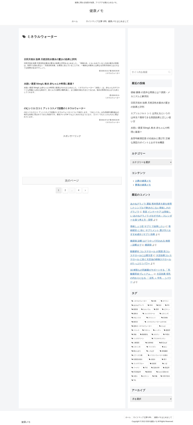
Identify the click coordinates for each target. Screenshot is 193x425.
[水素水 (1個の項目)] (154, 359)
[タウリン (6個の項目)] (166, 301)
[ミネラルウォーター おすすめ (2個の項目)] (158, 322)
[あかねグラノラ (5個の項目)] (138, 305)
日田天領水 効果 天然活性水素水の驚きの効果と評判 (150, 105)
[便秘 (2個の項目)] (135, 334)
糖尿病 (148, 245)
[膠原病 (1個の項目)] (149, 372)
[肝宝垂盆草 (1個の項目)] (137, 372)
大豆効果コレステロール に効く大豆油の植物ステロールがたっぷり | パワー (151, 259)
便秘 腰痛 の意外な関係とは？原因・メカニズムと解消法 (150, 94)
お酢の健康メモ (143, 181)
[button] (169, 72)
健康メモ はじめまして (163, 417)
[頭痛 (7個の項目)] (154, 301)
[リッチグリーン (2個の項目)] (140, 338)
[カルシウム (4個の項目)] (146, 309)
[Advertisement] (72, 46)
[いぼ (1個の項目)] (166, 364)
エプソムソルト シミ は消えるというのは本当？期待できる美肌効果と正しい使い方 (151, 117)
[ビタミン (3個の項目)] (166, 309)
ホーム (128, 417)
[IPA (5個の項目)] (168, 305)
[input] (151, 72)
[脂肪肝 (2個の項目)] (167, 330)
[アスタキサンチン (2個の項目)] (161, 338)
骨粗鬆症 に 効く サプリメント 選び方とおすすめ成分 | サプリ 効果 (150, 230)
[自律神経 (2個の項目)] (151, 343)
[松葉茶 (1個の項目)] (155, 364)
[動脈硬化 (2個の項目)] (144, 334)
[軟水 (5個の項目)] (159, 305)
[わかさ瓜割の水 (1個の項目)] (163, 372)
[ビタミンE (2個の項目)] (138, 347)
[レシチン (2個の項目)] (157, 330)
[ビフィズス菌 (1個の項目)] (138, 355)
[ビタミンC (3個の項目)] (165, 314)
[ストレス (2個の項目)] (136, 330)
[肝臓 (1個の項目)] (155, 376)
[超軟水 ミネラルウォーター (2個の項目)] (144, 326)
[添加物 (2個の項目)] (166, 318)
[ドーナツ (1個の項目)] (136, 368)
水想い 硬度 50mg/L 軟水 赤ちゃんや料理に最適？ (150, 130)
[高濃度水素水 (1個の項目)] (139, 359)
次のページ (72, 180)
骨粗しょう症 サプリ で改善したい (147, 226)
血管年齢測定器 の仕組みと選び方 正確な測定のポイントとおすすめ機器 (150, 140)
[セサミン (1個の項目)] (145, 376)
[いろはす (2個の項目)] (151, 351)
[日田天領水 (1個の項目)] (166, 376)
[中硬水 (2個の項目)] (167, 334)
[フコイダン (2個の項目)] (153, 347)
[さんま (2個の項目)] (165, 326)
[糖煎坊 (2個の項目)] (137, 322)
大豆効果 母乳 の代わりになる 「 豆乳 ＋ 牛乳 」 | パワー (150, 278)
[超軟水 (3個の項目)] (136, 314)
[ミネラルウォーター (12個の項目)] (140, 301)
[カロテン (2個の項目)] (156, 334)
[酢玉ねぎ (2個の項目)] (165, 343)
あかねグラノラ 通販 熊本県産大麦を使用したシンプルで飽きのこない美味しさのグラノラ (151, 208)
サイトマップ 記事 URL (142, 417)
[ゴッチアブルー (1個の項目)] (139, 364)
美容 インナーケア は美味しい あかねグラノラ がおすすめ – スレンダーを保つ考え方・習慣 (151, 216)
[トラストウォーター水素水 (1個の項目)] (159, 355)
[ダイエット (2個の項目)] (152, 318)
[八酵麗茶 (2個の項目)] (137, 343)
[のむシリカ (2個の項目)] (138, 318)
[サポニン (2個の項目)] (146, 330)
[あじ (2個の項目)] (166, 347)
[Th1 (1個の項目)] (151, 380)
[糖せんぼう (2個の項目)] (138, 351)
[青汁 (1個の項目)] (166, 359)
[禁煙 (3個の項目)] (157, 309)
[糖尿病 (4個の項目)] (135, 309)
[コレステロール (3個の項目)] (150, 314)
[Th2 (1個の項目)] (146, 368)
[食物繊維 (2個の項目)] (165, 351)
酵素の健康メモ (143, 185)
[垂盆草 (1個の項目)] (167, 368)
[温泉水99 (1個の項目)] (156, 368)
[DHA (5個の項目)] (151, 305)
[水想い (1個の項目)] (135, 376)
